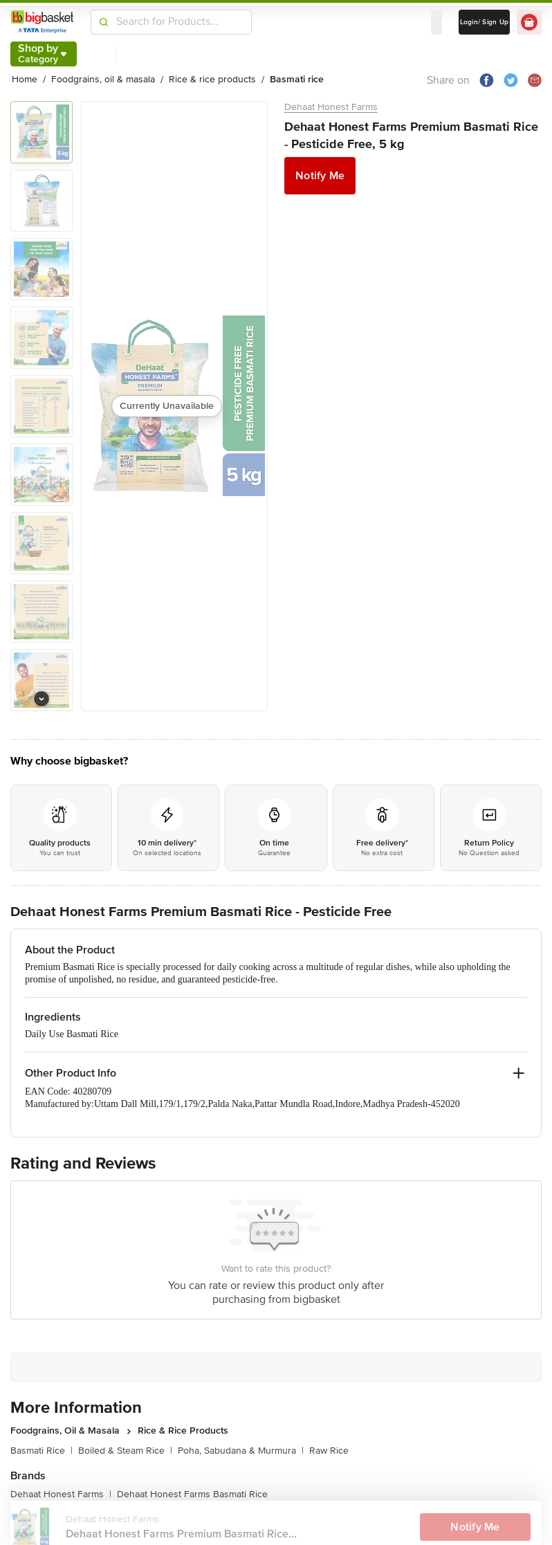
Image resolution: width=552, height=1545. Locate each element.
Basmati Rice (41, 1450)
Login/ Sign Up (484, 22)
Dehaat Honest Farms (331, 107)
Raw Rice (329, 1450)
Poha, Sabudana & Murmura (241, 1450)
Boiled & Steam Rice (125, 1450)
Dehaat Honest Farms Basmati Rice (192, 1494)
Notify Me (319, 176)
